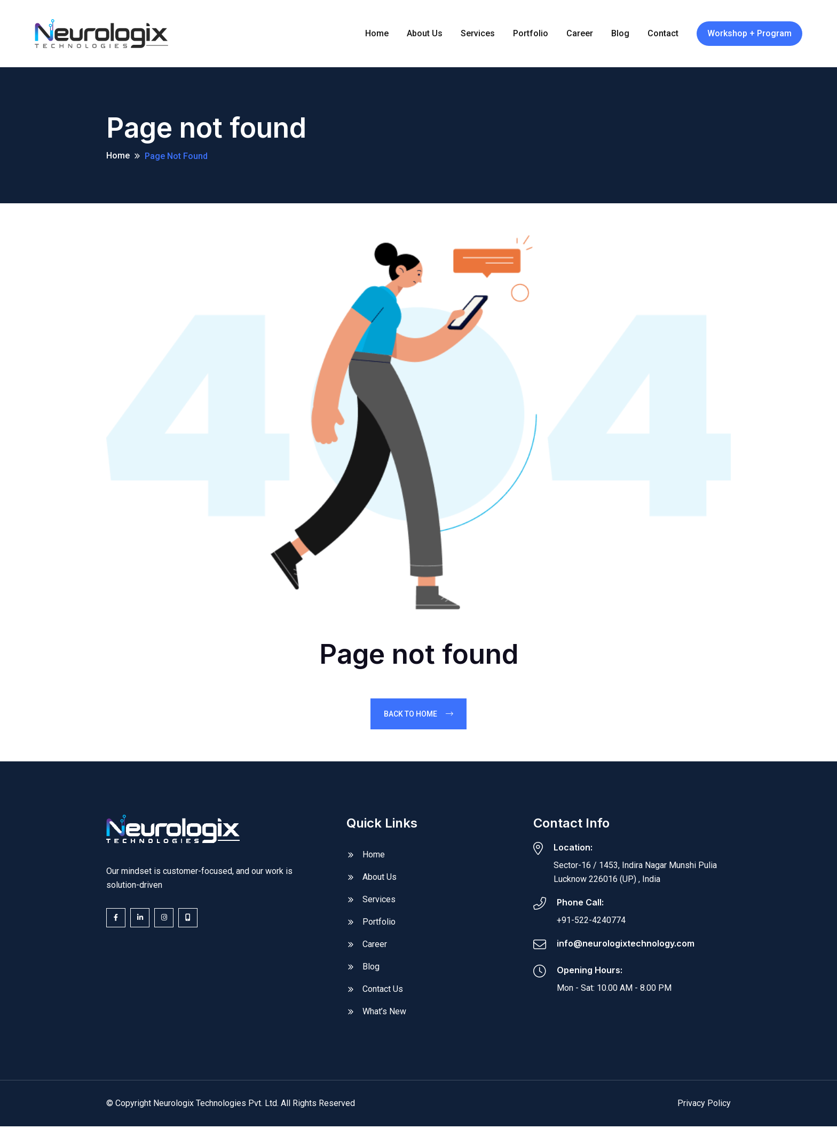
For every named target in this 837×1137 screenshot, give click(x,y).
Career (374, 949)
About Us (379, 882)
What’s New (384, 1017)
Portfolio (379, 927)
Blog (371, 972)
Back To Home (418, 718)
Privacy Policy (704, 1108)
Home (118, 158)
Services (379, 905)
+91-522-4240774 (591, 925)
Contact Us (382, 994)
